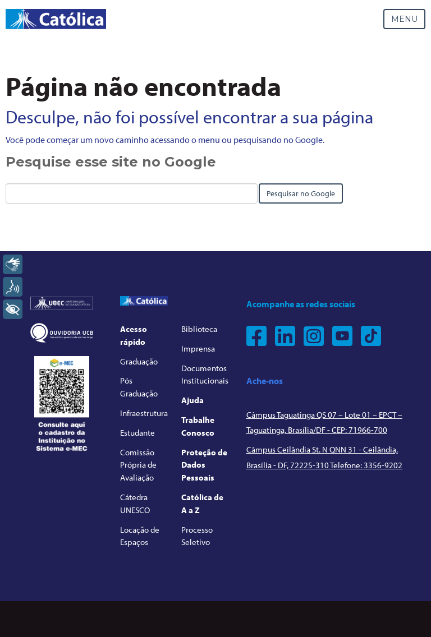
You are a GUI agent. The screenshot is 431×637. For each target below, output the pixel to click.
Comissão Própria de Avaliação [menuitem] (138, 465)
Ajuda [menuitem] (192, 400)
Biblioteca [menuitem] (199, 329)
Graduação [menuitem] (139, 361)
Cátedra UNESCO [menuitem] (135, 503)
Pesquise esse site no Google (111, 162)
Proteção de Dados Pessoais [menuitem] (204, 465)
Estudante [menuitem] (137, 432)
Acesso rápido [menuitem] (133, 335)
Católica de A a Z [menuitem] (202, 503)
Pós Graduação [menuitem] (139, 387)
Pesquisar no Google (301, 193)
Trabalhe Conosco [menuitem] (197, 426)
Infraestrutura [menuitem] (144, 413)
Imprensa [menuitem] (198, 348)
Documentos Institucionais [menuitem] (204, 374)
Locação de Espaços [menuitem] (139, 536)
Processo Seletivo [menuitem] (197, 536)
